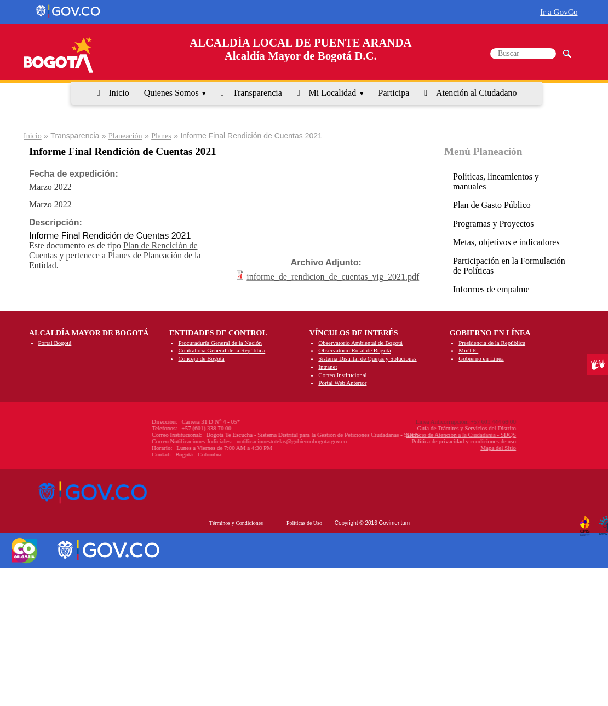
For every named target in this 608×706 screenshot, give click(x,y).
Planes (161, 136)
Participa (394, 92)
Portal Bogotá (55, 342)
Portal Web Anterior (342, 382)
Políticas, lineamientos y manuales (496, 181)
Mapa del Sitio (448, 447)
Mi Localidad (333, 92)
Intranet (327, 366)
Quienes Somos (171, 92)
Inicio (118, 92)
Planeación (125, 136)
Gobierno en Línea (480, 358)
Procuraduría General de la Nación (220, 342)
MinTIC (468, 350)
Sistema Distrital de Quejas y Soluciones (367, 358)
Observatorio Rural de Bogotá (354, 350)
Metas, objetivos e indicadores (506, 242)
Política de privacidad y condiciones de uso (414, 441)
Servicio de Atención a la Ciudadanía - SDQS (411, 434)
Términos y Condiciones (236, 523)
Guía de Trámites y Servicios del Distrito (417, 428)
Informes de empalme (491, 289)
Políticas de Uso (304, 523)
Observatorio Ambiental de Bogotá (360, 342)
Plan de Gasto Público (492, 205)
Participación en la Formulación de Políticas (509, 265)
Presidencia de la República (491, 342)
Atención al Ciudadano (476, 92)
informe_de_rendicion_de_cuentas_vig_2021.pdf (332, 276)
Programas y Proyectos (493, 223)
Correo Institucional (342, 375)
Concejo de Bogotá (201, 358)
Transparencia (257, 92)
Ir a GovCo (558, 11)
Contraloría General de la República (221, 350)
